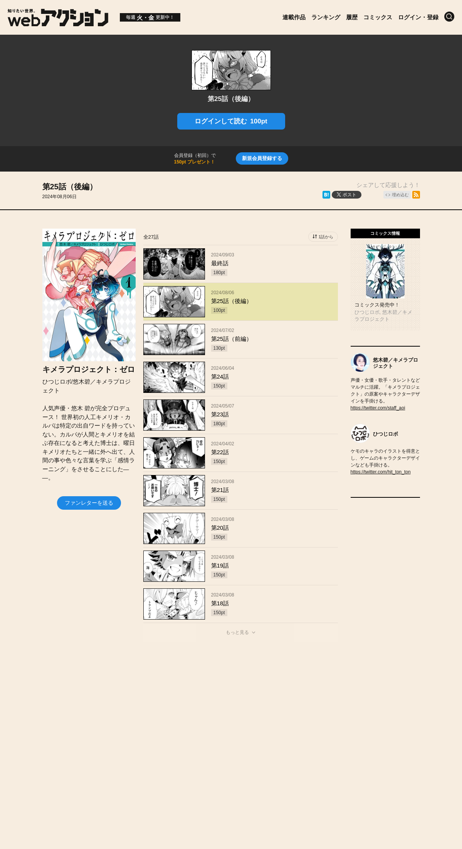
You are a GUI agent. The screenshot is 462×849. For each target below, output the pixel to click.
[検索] (449, 17)
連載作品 (294, 17)
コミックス (377, 17)
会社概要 (197, 712)
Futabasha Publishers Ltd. (223, 753)
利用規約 (318, 712)
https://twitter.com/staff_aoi (378, 408)
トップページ (64, 712)
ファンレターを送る (89, 503)
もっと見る (237, 632)
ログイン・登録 (418, 17)
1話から (325, 236)
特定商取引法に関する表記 (380, 712)
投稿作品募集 (114, 712)
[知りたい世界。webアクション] (58, 23)
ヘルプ (283, 712)
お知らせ (158, 712)
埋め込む (400, 194)
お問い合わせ (241, 712)
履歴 (352, 17)
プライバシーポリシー (231, 728)
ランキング (325, 17)
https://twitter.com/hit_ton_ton (381, 472)
